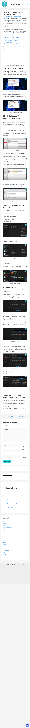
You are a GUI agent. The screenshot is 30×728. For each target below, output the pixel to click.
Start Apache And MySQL (9, 35)
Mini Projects (5, 563)
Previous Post (9, 439)
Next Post (21, 439)
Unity (4, 575)
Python (4, 569)
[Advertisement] (15, 597)
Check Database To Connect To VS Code (11, 37)
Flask (4, 554)
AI (3, 544)
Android (4, 548)
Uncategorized (6, 573)
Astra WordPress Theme (23, 587)
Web (11, 16)
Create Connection (9, 42)
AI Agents (5, 546)
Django (4, 552)
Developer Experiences (7, 550)
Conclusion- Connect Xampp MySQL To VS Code (13, 43)
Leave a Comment (6, 16)
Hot (3, 559)
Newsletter (5, 567)
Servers (4, 571)
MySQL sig (12, 415)
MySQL (8, 25)
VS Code (4, 577)
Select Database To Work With (11, 39)
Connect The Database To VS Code (10, 40)
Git (3, 557)
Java (4, 561)
